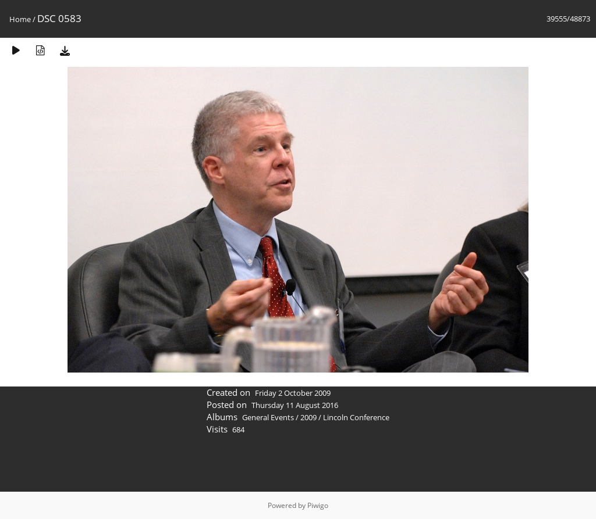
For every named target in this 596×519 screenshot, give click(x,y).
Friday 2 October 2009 (293, 393)
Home (20, 19)
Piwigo (317, 505)
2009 (308, 417)
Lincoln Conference (356, 417)
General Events (268, 417)
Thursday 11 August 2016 (294, 405)
